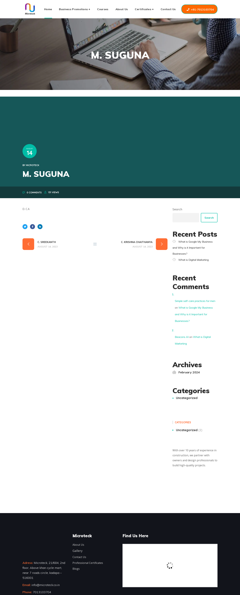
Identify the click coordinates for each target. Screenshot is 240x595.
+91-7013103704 (202, 9)
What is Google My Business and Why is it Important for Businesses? (192, 247)
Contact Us (79, 557)
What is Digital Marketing (193, 259)
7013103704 (42, 592)
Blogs (76, 569)
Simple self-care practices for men (195, 301)
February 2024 (189, 372)
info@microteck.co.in (45, 585)
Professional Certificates (87, 563)
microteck (32, 165)
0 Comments (34, 192)
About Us (78, 545)
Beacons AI (182, 337)
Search (177, 209)
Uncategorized (187, 398)
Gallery (77, 551)
